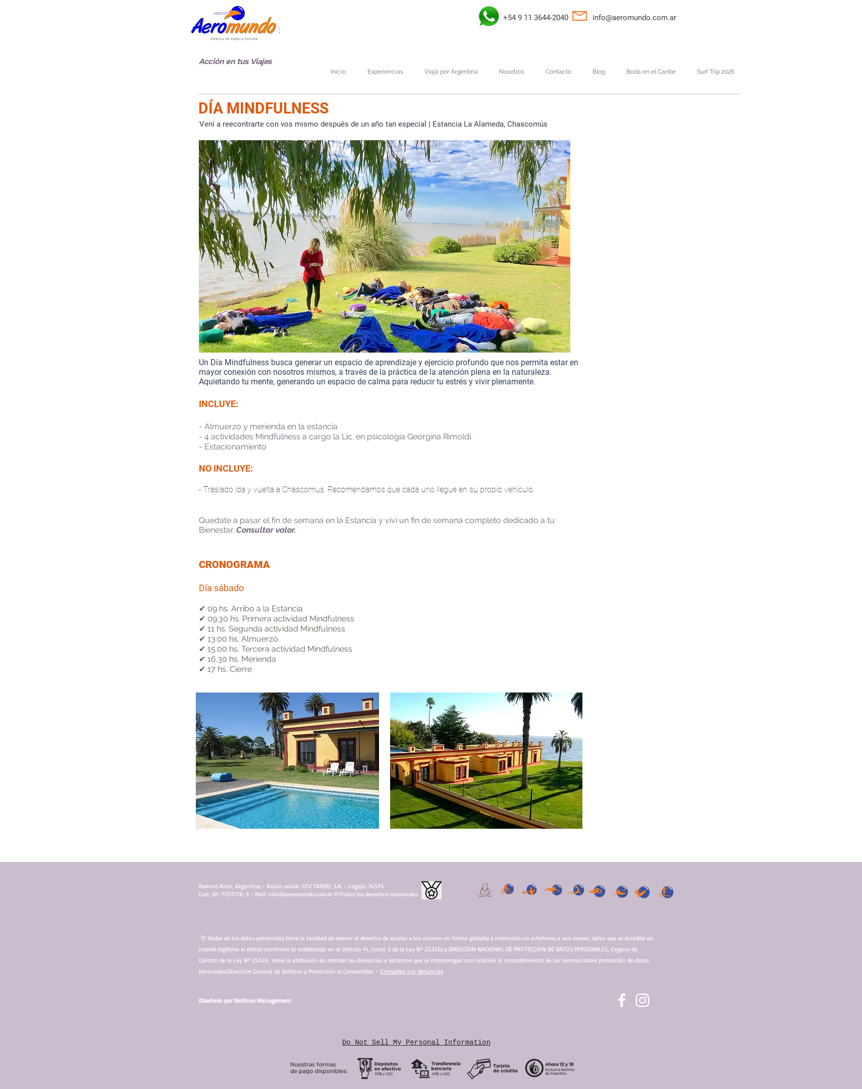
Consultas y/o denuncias (412, 971)
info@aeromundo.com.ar (634, 17)
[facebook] (622, 1000)
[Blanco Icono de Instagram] (642, 1000)
